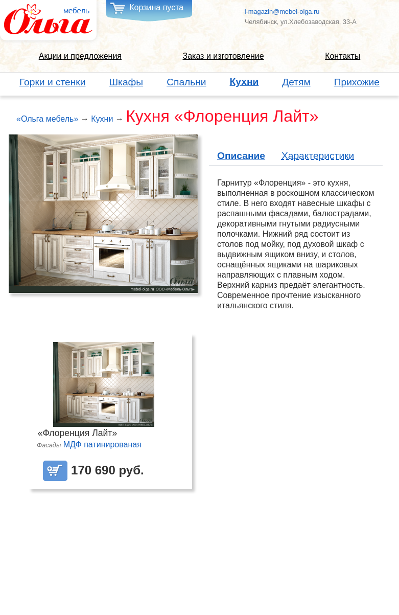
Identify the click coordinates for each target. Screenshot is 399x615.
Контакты (342, 56)
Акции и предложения (80, 56)
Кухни (244, 82)
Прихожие (357, 82)
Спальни (186, 82)
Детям (296, 82)
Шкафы (126, 82)
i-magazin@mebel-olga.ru (282, 11)
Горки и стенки (52, 82)
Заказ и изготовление (223, 56)
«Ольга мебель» (47, 119)
